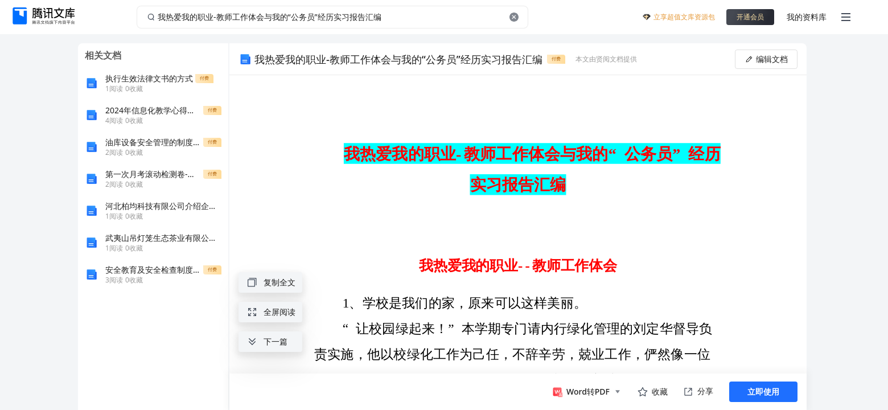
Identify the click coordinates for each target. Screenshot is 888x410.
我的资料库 (807, 16)
